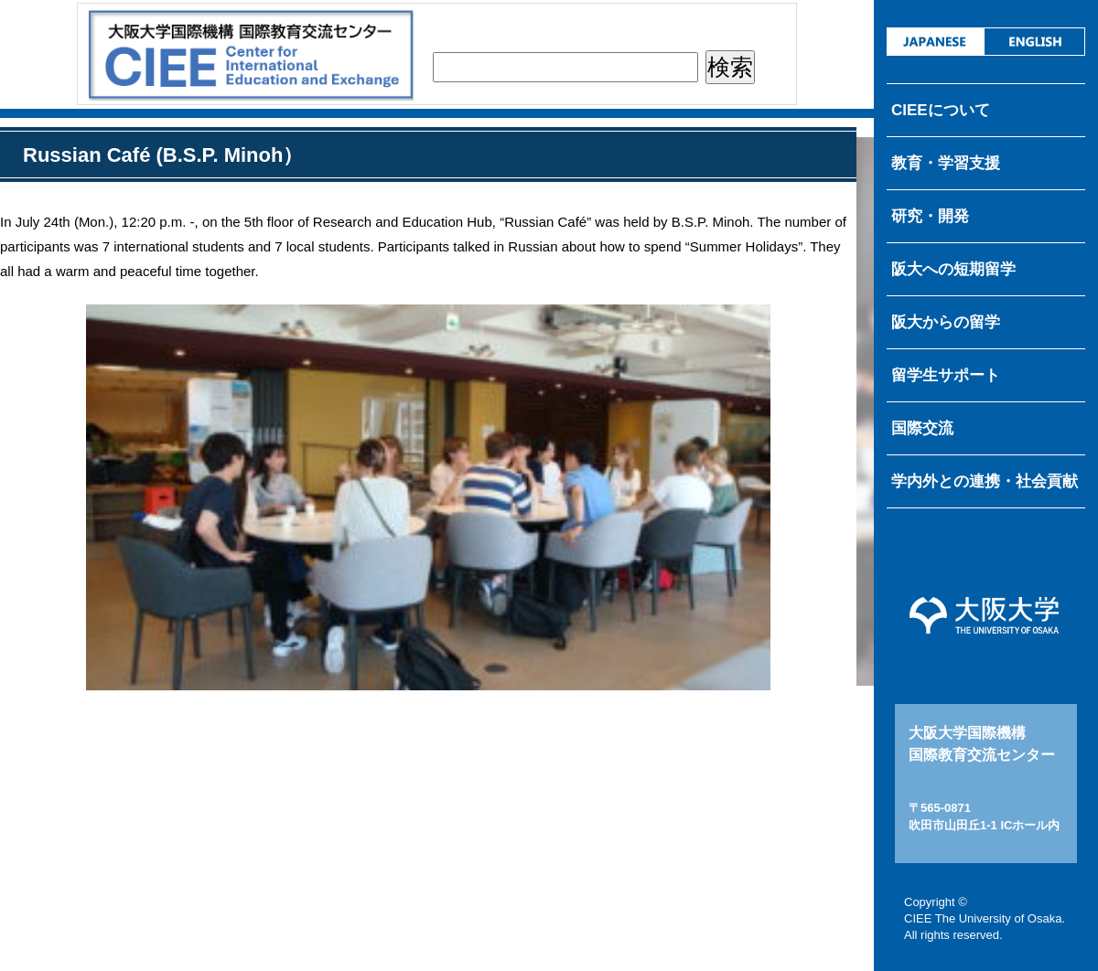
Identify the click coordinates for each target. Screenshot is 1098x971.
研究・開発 (930, 216)
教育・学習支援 (945, 163)
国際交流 (922, 428)
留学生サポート (945, 375)
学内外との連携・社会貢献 (984, 481)
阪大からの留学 (945, 322)
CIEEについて (940, 110)
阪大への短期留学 (953, 269)
